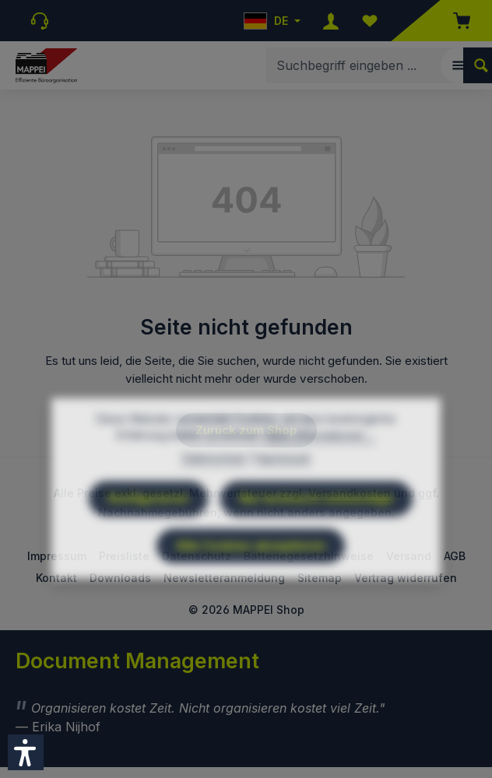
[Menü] (458, 65)
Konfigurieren (148, 534)
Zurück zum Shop (246, 429)
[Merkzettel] (370, 20)
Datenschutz (214, 493)
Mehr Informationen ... (320, 471)
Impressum (283, 493)
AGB (455, 555)
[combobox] (365, 65)
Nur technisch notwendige (316, 534)
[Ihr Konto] (331, 20)
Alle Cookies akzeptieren (250, 581)
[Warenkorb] (454, 20)
